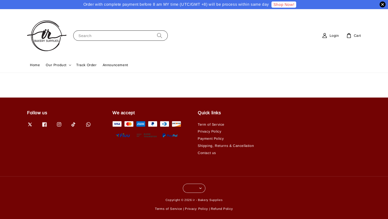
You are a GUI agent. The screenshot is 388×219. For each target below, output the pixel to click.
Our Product (56, 65)
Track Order (86, 65)
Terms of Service (168, 209)
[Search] (160, 35)
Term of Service (211, 124)
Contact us (207, 153)
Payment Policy (211, 138)
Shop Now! (283, 4)
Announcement (115, 65)
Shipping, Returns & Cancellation (226, 146)
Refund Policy (222, 209)
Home (35, 65)
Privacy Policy (209, 131)
